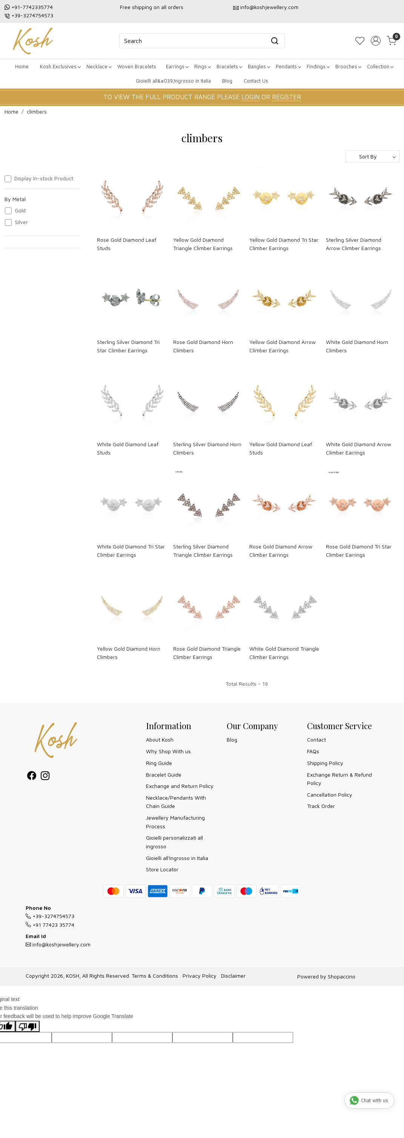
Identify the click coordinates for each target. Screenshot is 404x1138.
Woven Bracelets (136, 66)
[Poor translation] (27, 1026)
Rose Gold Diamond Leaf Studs (126, 244)
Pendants (288, 66)
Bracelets (229, 66)
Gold (20, 210)
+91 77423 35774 (50, 924)
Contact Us (256, 81)
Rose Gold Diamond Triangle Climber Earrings (207, 652)
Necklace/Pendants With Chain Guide (176, 801)
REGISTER (286, 97)
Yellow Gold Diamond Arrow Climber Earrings (282, 346)
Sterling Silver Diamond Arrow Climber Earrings (353, 244)
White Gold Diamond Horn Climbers (357, 346)
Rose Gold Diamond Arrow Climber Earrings (280, 550)
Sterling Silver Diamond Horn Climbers (207, 448)
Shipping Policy (325, 763)
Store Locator (162, 869)
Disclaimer (233, 975)
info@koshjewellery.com (269, 7)
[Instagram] (45, 777)
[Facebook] (32, 777)
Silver (21, 222)
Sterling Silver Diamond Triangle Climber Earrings (203, 550)
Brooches (348, 66)
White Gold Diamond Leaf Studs (127, 448)
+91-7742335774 (32, 7)
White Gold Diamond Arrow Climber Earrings (358, 448)
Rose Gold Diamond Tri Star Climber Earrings (359, 550)
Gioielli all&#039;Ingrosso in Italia (173, 81)
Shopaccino (341, 976)
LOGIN (250, 97)
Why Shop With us (168, 751)
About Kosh (160, 739)
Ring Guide (159, 763)
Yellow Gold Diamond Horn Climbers (128, 652)
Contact (316, 739)
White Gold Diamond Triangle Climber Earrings (284, 652)
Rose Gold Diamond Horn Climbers (203, 346)
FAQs (313, 751)
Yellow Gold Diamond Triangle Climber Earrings (203, 244)
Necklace (98, 66)
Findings (318, 66)
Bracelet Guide (163, 774)
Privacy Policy (200, 975)
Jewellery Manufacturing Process (175, 821)
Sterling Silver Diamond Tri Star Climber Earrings (128, 346)
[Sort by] (372, 157)
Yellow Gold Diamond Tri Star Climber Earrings (283, 244)
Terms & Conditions (155, 975)
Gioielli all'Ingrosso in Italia (177, 858)
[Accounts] (376, 41)
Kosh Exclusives (60, 66)
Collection (380, 66)
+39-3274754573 (32, 15)
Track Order (321, 806)
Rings (202, 66)
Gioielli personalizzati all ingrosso (174, 841)
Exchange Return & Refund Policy (339, 778)
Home (22, 66)
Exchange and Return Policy (180, 786)
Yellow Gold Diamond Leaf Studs (280, 448)
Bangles (259, 66)
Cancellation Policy (329, 794)
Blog (227, 81)
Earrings (177, 66)
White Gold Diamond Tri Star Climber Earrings (131, 550)
